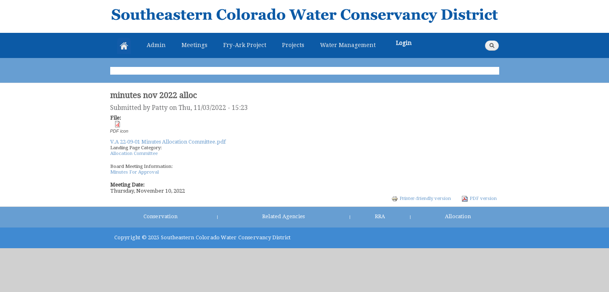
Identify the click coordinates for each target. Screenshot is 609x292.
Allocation (458, 216)
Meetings (194, 45)
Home (124, 46)
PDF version (479, 198)
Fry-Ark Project (244, 45)
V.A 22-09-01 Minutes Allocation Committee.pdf (168, 142)
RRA (380, 216)
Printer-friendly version (421, 198)
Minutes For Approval (134, 172)
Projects (293, 45)
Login (404, 43)
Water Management (348, 45)
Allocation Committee (134, 153)
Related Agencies (283, 216)
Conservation (160, 216)
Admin (156, 45)
